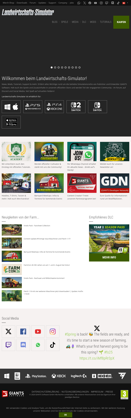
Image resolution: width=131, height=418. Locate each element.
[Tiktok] (118, 2)
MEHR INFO (109, 257)
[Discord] (113, 2)
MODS (93, 21)
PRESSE (109, 391)
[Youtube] (95, 2)
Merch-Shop (8, 2)
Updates (42, 2)
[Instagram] (101, 2)
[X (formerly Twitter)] (84, 2)
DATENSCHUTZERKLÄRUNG (45, 391)
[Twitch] (107, 2)
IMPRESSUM (97, 391)
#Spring (70, 334)
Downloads (22, 2)
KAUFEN (121, 22)
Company (62, 2)
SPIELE (64, 21)
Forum (33, 2)
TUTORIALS (105, 21)
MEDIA (75, 21)
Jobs (72, 2)
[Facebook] (90, 2)
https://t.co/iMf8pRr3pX (97, 358)
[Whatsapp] (79, 2)
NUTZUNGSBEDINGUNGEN (75, 391)
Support (52, 2)
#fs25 (108, 352)
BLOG (54, 21)
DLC (84, 21)
